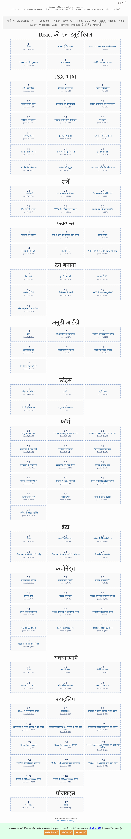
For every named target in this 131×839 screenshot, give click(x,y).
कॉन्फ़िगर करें (67, 832)
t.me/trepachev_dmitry (65, 821)
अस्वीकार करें (81, 832)
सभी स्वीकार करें (51, 832)
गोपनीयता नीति (95, 828)
